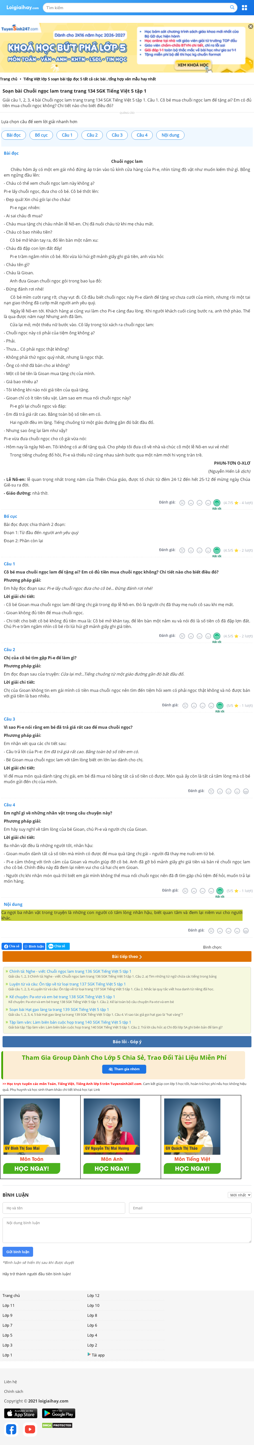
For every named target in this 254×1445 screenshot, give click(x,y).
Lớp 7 (7, 1325)
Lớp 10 (93, 1305)
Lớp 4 (92, 1335)
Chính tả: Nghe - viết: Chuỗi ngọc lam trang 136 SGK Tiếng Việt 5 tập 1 (70, 971)
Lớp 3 (7, 1345)
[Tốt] (208, 502)
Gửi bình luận (17, 1252)
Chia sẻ (11, 946)
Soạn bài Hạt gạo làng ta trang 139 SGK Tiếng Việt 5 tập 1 (59, 1009)
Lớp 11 (9, 1305)
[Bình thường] (199, 502)
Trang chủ (11, 1295)
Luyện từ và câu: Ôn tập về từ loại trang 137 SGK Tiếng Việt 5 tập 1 (67, 983)
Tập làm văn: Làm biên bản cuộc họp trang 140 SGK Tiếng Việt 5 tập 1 (70, 1022)
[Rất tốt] (217, 502)
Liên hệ (10, 1381)
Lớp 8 (92, 1315)
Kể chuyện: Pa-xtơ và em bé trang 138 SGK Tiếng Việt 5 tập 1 (62, 996)
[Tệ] (191, 502)
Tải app (96, 1354)
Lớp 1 (7, 1354)
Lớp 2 (92, 1345)
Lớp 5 (7, 1335)
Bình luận (34, 946)
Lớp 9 (7, 1315)
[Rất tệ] (182, 502)
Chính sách (13, 1391)
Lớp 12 (93, 1295)
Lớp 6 (92, 1325)
